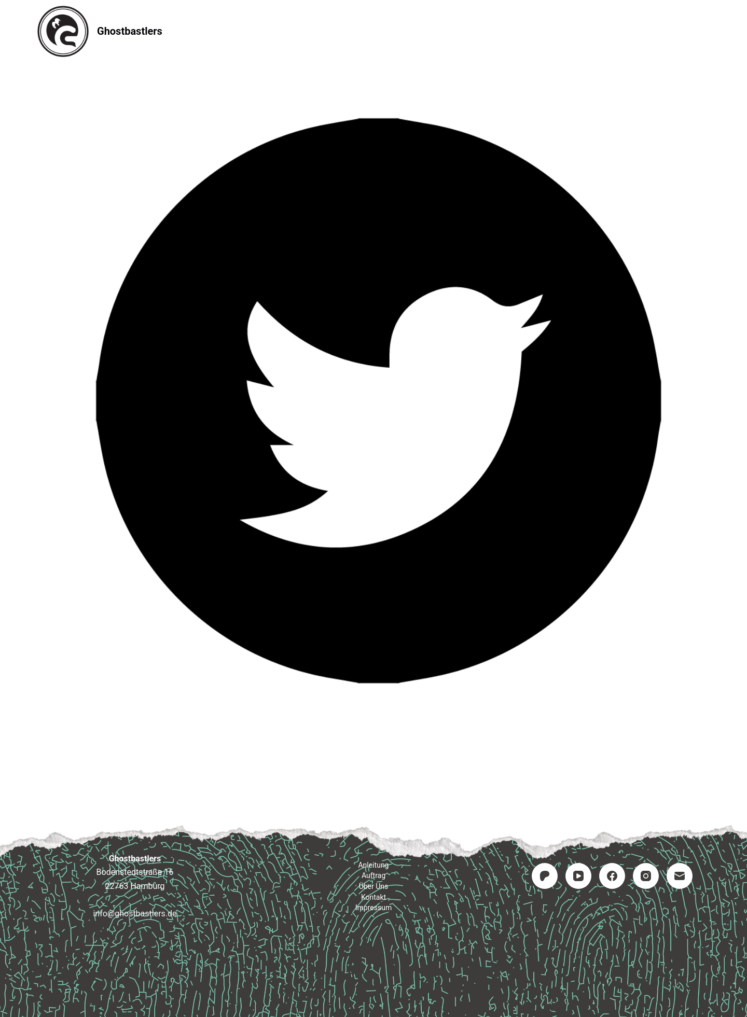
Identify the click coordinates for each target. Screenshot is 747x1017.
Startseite (239, 31)
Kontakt (436, 31)
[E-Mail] (680, 876)
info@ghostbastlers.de (134, 913)
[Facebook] (612, 876)
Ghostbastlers (129, 31)
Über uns (374, 886)
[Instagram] (646, 876)
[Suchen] (706, 31)
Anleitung (308, 31)
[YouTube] (578, 876)
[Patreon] (545, 876)
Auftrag (374, 31)
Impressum (505, 31)
